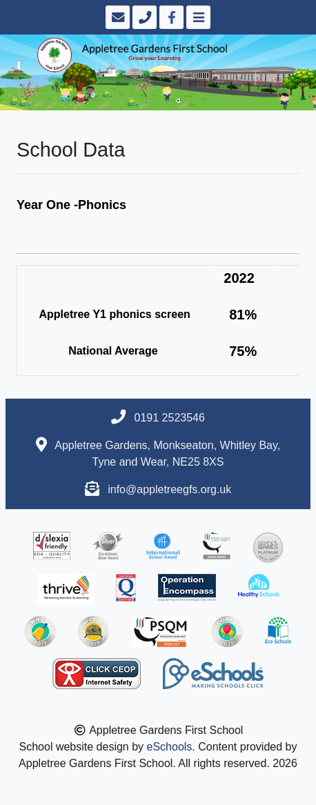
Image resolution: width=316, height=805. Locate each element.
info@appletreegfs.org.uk (169, 489)
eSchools (169, 747)
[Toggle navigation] (197, 17)
